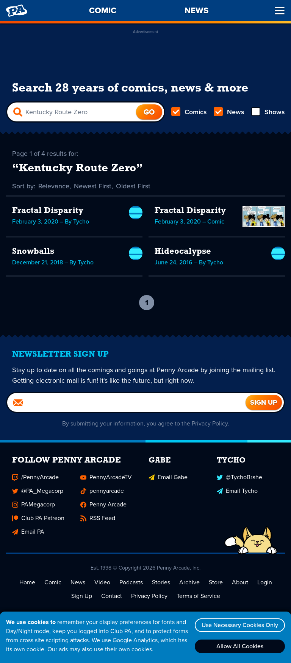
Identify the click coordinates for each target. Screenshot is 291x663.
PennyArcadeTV (106, 477)
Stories (161, 582)
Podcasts (131, 582)
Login (264, 582)
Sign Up (81, 596)
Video (102, 582)
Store (216, 582)
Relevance (53, 186)
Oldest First (133, 186)
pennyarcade (102, 490)
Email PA (28, 531)
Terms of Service (198, 596)
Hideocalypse (183, 251)
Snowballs (33, 251)
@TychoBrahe (239, 477)
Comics (189, 112)
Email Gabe (168, 477)
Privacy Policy (210, 423)
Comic (52, 582)
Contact (111, 596)
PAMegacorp (33, 504)
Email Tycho (237, 490)
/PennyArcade (35, 477)
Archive (189, 582)
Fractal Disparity (47, 211)
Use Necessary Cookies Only (240, 625)
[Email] (126, 402)
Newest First (92, 186)
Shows (268, 112)
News (229, 112)
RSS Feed (97, 518)
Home (27, 582)
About (240, 582)
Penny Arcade (103, 504)
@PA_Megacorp (37, 490)
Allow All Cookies (239, 646)
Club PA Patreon (38, 518)
